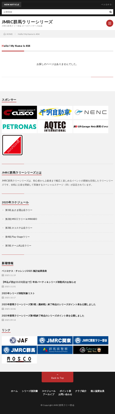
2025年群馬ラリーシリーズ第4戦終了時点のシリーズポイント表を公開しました (43, 315)
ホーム (14, 391)
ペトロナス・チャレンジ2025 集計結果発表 (24, 270)
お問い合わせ (65, 394)
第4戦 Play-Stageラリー (17, 236)
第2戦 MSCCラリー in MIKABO (21, 219)
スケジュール (49, 391)
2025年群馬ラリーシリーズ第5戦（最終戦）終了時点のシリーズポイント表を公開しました (49, 304)
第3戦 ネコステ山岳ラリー (18, 227)
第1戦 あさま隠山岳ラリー (18, 210)
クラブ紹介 (81, 391)
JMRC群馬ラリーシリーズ (27, 22)
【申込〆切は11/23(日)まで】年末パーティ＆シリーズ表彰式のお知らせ (39, 282)
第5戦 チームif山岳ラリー (18, 245)
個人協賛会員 (97, 391)
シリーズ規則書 (30, 391)
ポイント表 (65, 391)
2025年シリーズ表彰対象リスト (18, 293)
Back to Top (57, 378)
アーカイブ (48, 394)
